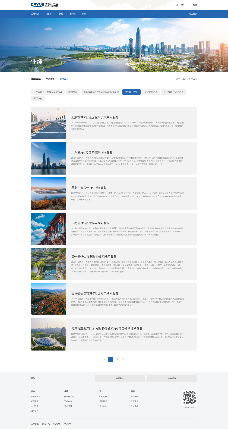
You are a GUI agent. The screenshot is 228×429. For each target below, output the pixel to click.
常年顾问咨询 (125, 92)
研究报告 (134, 389)
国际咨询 (34, 403)
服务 (51, 14)
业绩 (62, 14)
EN (182, 5)
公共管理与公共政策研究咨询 (46, 92)
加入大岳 (193, 14)
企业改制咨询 (143, 92)
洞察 (85, 14)
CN (177, 5)
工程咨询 (50, 79)
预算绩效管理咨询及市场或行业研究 (96, 92)
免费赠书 (172, 371)
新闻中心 (46, 416)
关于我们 (37, 14)
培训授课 (103, 393)
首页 (178, 79)
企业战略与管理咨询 (164, 92)
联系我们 (68, 416)
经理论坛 (134, 393)
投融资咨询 (36, 79)
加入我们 (57, 416)
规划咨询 (70, 92)
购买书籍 (119, 371)
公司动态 (103, 389)
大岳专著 (134, 398)
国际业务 (184, 92)
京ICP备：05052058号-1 (97, 425)
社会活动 (103, 398)
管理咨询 (64, 79)
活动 (74, 14)
